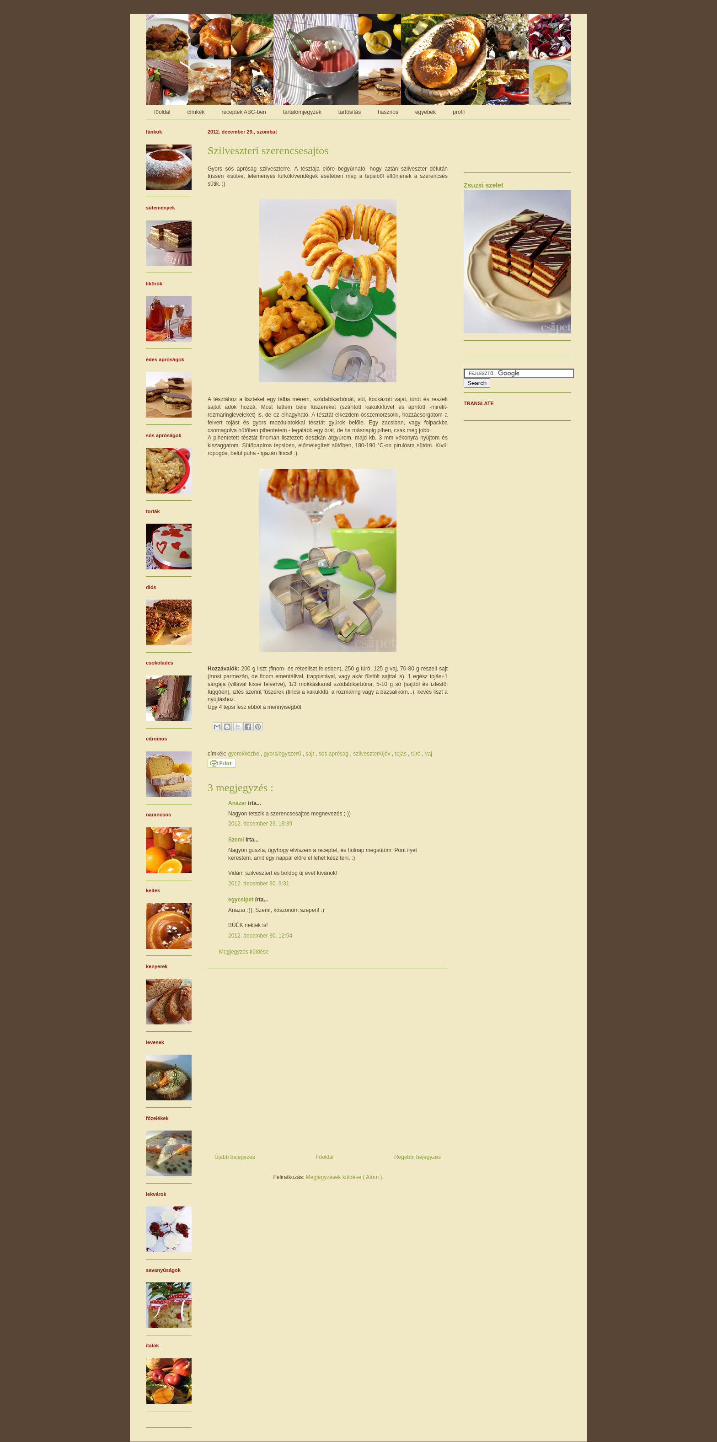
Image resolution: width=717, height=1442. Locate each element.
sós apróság (334, 753)
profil (459, 112)
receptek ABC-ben (243, 112)
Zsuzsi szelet (483, 185)
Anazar (238, 803)
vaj (428, 753)
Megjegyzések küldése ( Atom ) (344, 1177)
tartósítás (349, 112)
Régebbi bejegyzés (417, 1157)
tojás (401, 753)
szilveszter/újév (372, 753)
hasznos (388, 112)
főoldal (162, 112)
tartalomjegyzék (302, 112)
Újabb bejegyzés (234, 1157)
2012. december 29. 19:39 (260, 823)
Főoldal (324, 1157)
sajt (310, 753)
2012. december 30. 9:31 (258, 883)
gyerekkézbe (244, 753)
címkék (195, 112)
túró (416, 753)
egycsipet (241, 899)
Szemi (237, 839)
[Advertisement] (328, 1058)
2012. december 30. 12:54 (260, 936)
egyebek (425, 112)
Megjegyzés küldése (244, 952)
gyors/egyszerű (283, 753)
